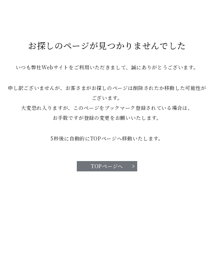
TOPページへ (107, 166)
